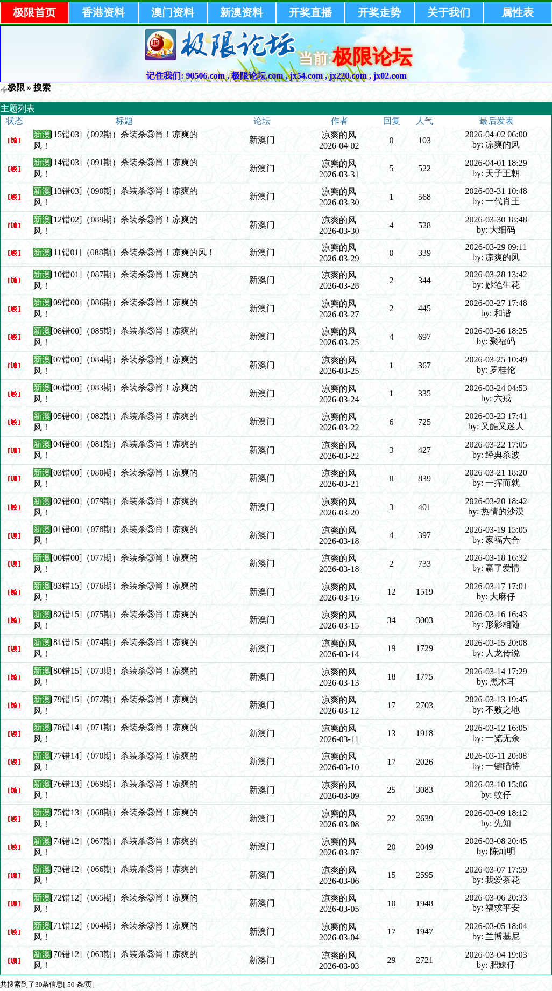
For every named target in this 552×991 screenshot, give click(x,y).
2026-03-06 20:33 (496, 897)
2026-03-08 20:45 (496, 841)
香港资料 (103, 12)
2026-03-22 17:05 (496, 444)
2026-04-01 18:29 (496, 163)
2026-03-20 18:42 (496, 501)
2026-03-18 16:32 (496, 557)
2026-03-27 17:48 (496, 303)
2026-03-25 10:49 (496, 359)
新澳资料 (241, 12)
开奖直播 (310, 12)
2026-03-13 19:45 (496, 699)
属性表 (517, 12)
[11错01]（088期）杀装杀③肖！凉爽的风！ (133, 252)
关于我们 (448, 12)
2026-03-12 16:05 (496, 727)
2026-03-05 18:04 (496, 926)
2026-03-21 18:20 (496, 472)
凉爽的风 (339, 134)
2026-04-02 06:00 (496, 134)
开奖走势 (379, 12)
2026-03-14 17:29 (496, 671)
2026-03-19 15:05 (496, 529)
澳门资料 (172, 12)
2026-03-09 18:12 (496, 813)
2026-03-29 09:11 (496, 247)
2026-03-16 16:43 (496, 614)
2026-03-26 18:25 (496, 331)
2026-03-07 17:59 (496, 869)
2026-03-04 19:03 (496, 954)
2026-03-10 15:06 (496, 784)
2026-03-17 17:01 (496, 586)
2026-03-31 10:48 (496, 191)
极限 (16, 87)
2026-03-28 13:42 (496, 274)
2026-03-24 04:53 (496, 388)
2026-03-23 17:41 (496, 416)
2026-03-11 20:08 (496, 755)
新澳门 (262, 139)
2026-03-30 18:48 (496, 219)
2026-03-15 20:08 (496, 642)
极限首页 (34, 12)
